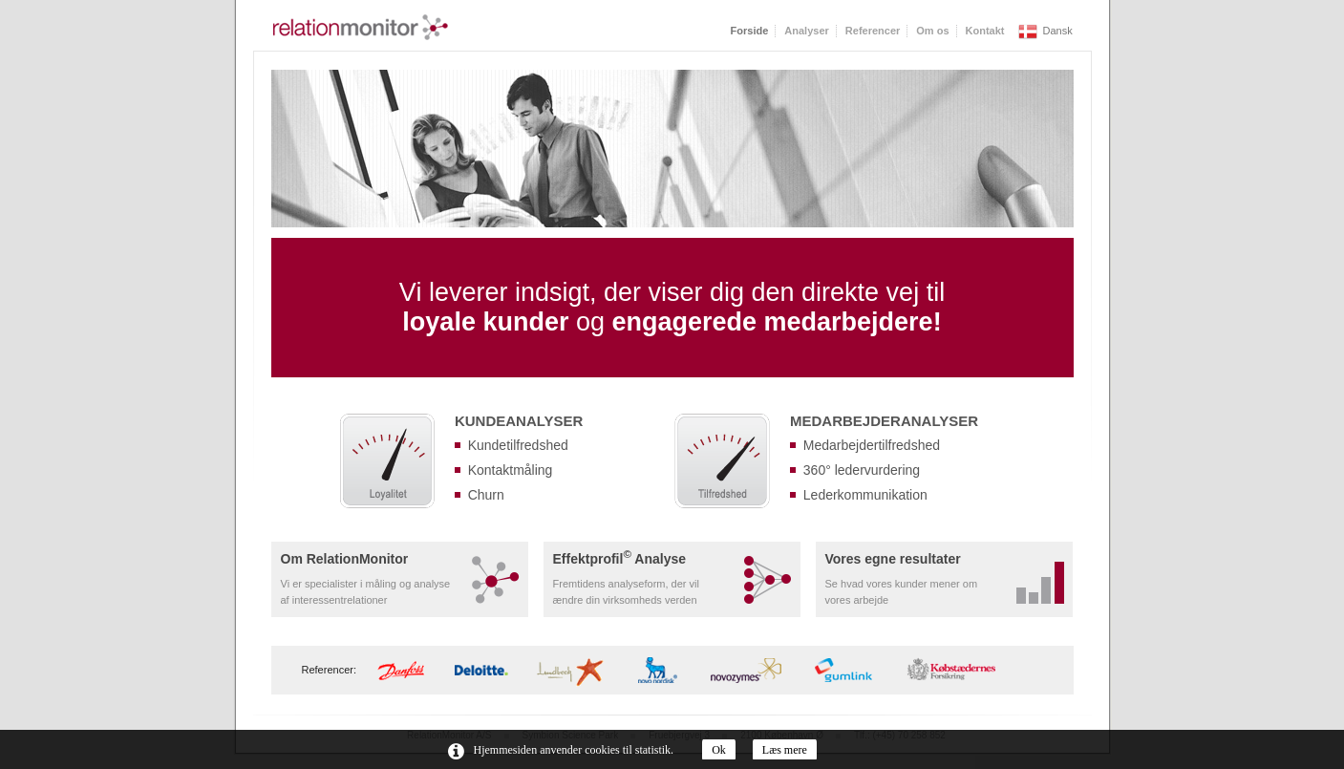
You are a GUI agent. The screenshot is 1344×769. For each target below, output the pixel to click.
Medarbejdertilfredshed (871, 445)
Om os (932, 30)
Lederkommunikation (865, 494)
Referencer (872, 30)
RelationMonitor (360, 27)
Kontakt (985, 30)
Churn (486, 494)
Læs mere (784, 750)
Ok (719, 750)
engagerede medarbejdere (771, 322)
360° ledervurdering (861, 470)
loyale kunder (485, 322)
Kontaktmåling (510, 470)
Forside (750, 30)
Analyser (806, 30)
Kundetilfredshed (518, 445)
